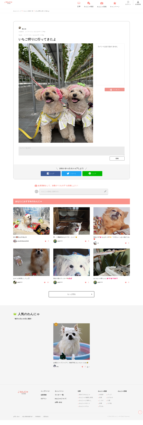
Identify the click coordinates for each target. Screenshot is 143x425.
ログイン (44, 403)
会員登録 (44, 399)
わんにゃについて (61, 403)
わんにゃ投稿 (122, 396)
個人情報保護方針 (27, 421)
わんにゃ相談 (102, 396)
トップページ (45, 396)
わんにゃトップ (17, 11)
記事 (79, 396)
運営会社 (46, 421)
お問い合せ (58, 407)
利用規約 (38, 421)
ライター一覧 (59, 399)
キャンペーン (59, 396)
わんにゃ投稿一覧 (28, 11)
